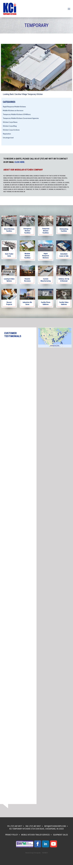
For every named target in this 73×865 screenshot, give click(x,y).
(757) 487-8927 (35, 826)
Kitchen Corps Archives (11, 130)
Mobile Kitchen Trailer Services (35, 835)
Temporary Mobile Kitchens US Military (17, 114)
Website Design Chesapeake (33, 853)
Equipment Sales (60, 835)
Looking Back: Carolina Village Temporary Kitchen (23, 94)
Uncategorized (8, 138)
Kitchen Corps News (10, 122)
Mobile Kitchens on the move (13, 110)
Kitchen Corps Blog (10, 126)
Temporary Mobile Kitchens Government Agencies (21, 118)
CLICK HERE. (19, 162)
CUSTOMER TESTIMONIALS (12, 335)
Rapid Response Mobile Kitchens (14, 107)
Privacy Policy (11, 835)
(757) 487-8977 (16, 826)
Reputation (7, 134)
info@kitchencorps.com (55, 826)
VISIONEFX (45, 853)
